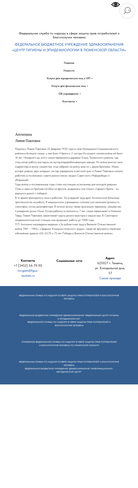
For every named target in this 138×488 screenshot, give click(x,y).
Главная (69, 63)
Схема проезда (110, 278)
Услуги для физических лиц (68, 86)
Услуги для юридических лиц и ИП (68, 78)
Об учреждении (69, 93)
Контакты (68, 101)
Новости (69, 70)
